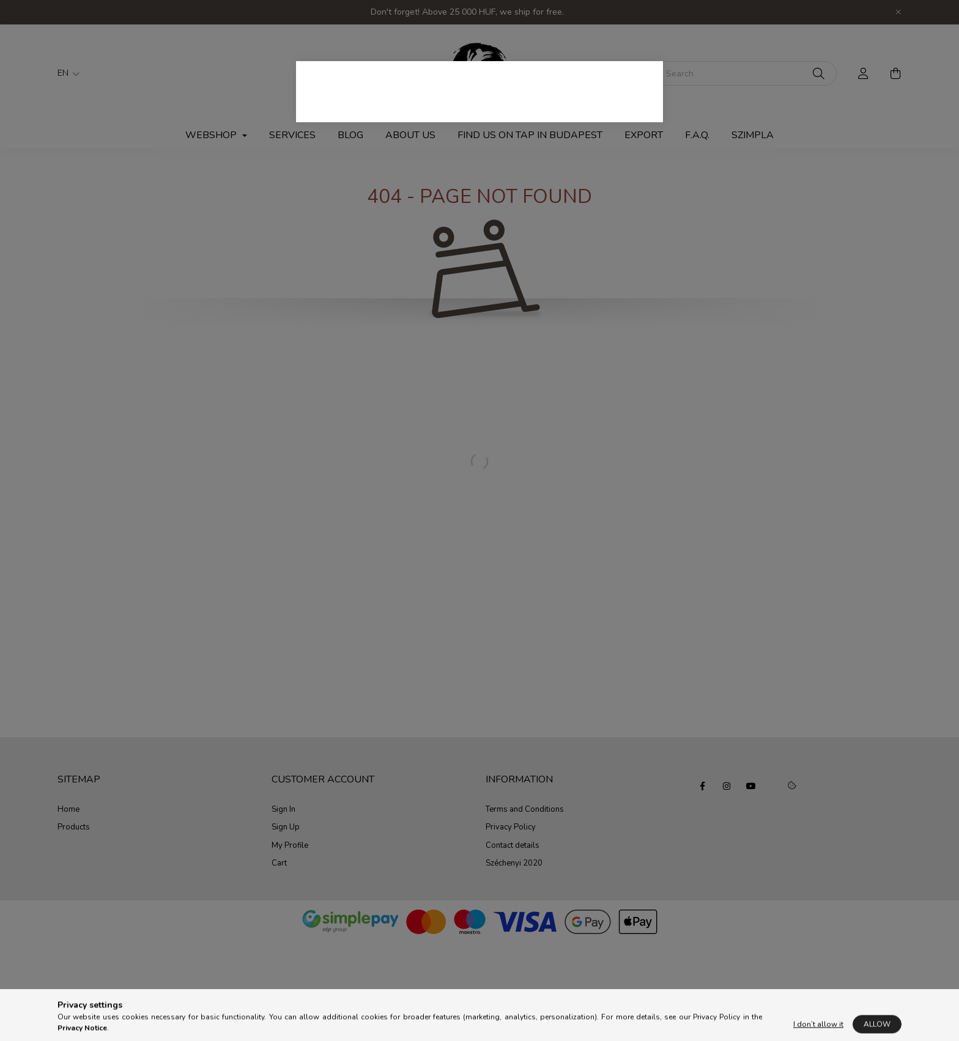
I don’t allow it (818, 1029)
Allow (877, 1029)
